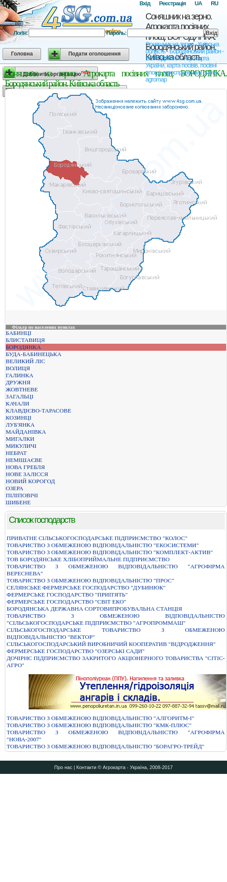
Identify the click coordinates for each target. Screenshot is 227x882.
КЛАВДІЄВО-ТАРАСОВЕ (38, 410)
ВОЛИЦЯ (18, 368)
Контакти (86, 767)
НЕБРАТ (16, 453)
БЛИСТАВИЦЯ (25, 340)
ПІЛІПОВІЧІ (22, 495)
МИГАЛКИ (20, 438)
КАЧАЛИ (17, 403)
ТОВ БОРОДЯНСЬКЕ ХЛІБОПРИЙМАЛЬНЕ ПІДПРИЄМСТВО (88, 559)
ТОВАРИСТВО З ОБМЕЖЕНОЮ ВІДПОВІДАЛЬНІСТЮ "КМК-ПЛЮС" (99, 725)
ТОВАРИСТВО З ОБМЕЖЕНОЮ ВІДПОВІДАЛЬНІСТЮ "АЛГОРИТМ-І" (100, 718)
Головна (22, 54)
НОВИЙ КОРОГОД (30, 481)
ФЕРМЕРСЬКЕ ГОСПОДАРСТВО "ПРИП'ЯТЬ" (67, 594)
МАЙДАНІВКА (26, 431)
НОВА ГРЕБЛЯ (25, 467)
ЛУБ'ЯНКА (20, 424)
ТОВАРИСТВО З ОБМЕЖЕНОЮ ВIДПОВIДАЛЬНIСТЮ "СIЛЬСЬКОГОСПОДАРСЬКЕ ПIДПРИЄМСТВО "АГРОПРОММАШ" (116, 619)
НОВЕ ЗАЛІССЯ (27, 474)
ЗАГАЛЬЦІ (19, 396)
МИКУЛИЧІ (21, 446)
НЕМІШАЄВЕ (24, 460)
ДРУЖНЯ (18, 382)
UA (198, 3)
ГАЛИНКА (19, 375)
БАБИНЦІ (18, 333)
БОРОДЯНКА (23, 347)
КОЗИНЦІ (18, 417)
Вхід (144, 3)
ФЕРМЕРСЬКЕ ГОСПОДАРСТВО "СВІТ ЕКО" (66, 601)
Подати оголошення (94, 54)
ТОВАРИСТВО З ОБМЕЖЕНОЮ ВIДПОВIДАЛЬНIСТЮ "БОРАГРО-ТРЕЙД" (106, 746)
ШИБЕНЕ (18, 502)
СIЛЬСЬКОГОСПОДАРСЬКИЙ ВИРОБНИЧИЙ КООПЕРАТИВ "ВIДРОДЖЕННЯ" (111, 644)
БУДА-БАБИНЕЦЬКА (33, 354)
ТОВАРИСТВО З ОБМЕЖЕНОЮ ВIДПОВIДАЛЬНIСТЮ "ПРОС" (90, 580)
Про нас (63, 767)
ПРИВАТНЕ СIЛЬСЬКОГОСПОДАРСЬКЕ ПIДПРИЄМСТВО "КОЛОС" (97, 538)
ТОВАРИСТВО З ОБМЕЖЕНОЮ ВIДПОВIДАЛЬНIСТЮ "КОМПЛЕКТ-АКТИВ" (110, 552)
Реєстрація (172, 3)
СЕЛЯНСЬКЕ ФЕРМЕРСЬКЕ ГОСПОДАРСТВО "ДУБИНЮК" (86, 587)
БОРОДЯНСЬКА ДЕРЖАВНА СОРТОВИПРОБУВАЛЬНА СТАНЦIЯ (94, 608)
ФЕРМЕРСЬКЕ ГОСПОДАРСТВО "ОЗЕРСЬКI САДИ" (76, 651)
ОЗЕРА (14, 488)
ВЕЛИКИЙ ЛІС (25, 361)
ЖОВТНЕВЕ (22, 389)
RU (214, 3)
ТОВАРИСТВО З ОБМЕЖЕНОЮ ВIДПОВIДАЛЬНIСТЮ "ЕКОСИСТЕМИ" (103, 545)
